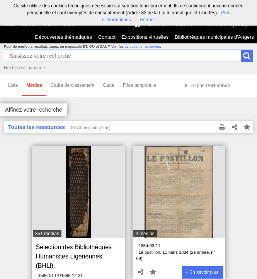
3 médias (145, 233)
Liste (13, 85)
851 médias (47, 233)
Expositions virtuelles (145, 37)
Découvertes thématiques (63, 37)
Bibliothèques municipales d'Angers (214, 37)
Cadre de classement (72, 85)
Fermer (147, 19)
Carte (108, 85)
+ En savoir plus (202, 272)
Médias (34, 85)
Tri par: (210, 85)
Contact (107, 37)
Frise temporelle (139, 85)
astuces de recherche (142, 46)
